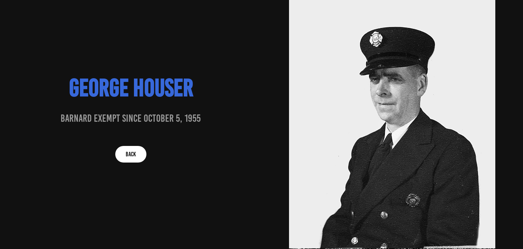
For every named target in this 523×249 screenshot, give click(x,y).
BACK (131, 154)
